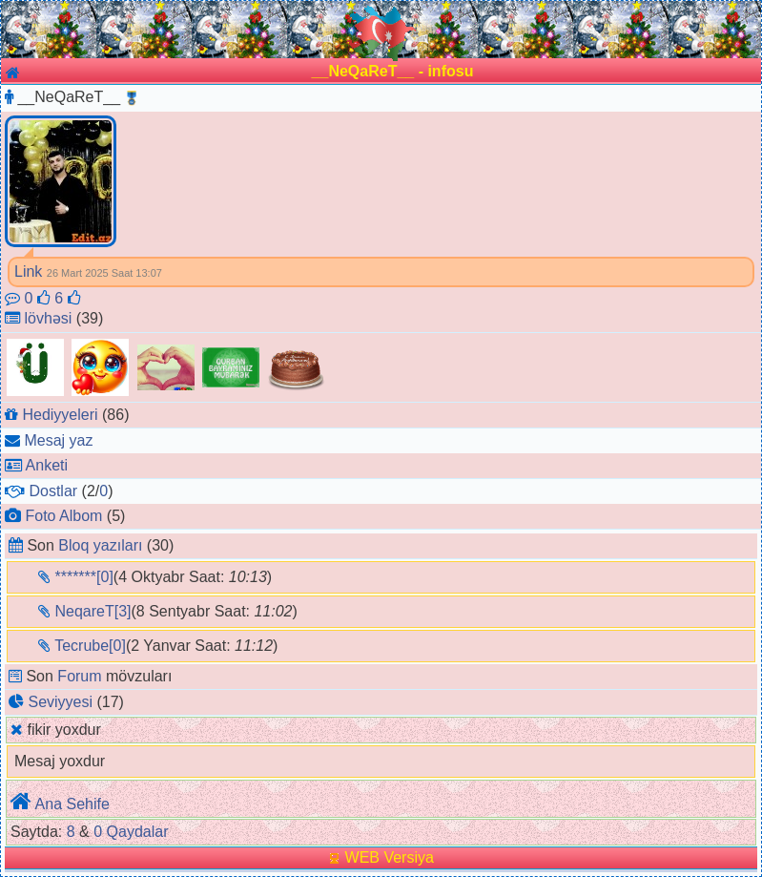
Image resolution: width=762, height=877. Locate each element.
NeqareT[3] (92, 611)
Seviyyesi (60, 702)
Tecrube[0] (90, 645)
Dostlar (53, 491)
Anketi (47, 465)
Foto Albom (63, 516)
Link (28, 271)
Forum (79, 676)
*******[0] (83, 577)
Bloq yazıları (100, 545)
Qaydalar (138, 832)
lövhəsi (48, 318)
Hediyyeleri (59, 415)
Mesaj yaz (58, 440)
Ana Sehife (72, 804)
